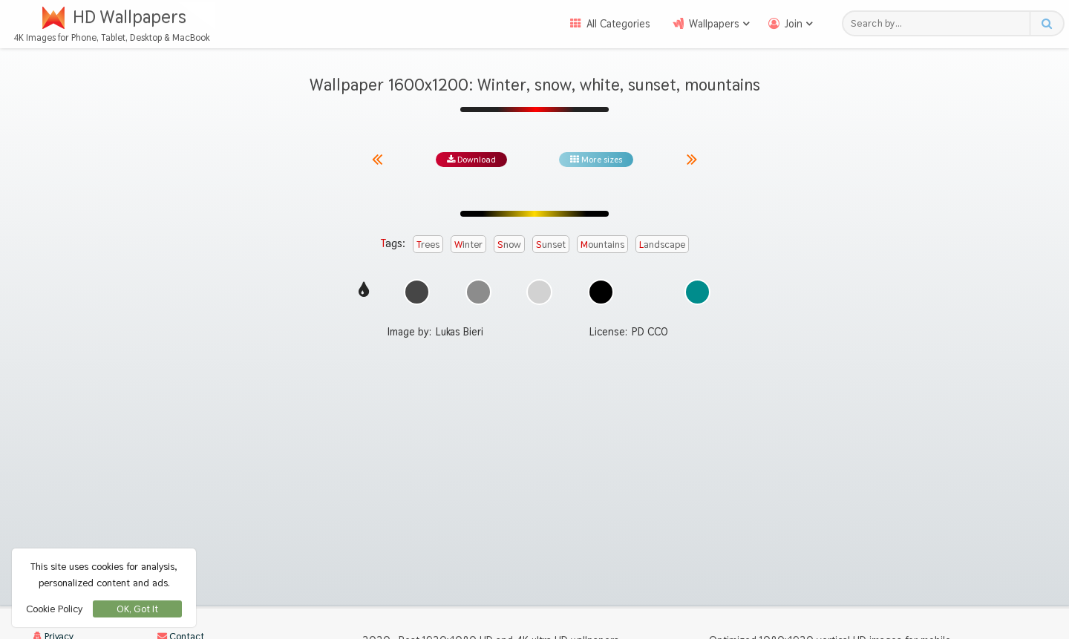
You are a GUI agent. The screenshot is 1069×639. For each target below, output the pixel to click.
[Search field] (940, 23)
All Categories (618, 23)
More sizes (596, 160)
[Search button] (1046, 23)
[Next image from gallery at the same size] (692, 159)
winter (468, 244)
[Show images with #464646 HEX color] (417, 292)
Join (793, 23)
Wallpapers (714, 23)
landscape (662, 244)
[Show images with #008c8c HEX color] (697, 292)
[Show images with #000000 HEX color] (601, 292)
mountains (602, 244)
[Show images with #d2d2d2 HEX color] (539, 292)
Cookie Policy (54, 608)
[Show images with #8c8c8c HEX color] (478, 292)
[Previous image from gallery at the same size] (377, 159)
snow (509, 244)
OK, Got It (137, 609)
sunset (551, 244)
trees (427, 244)
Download (471, 160)
